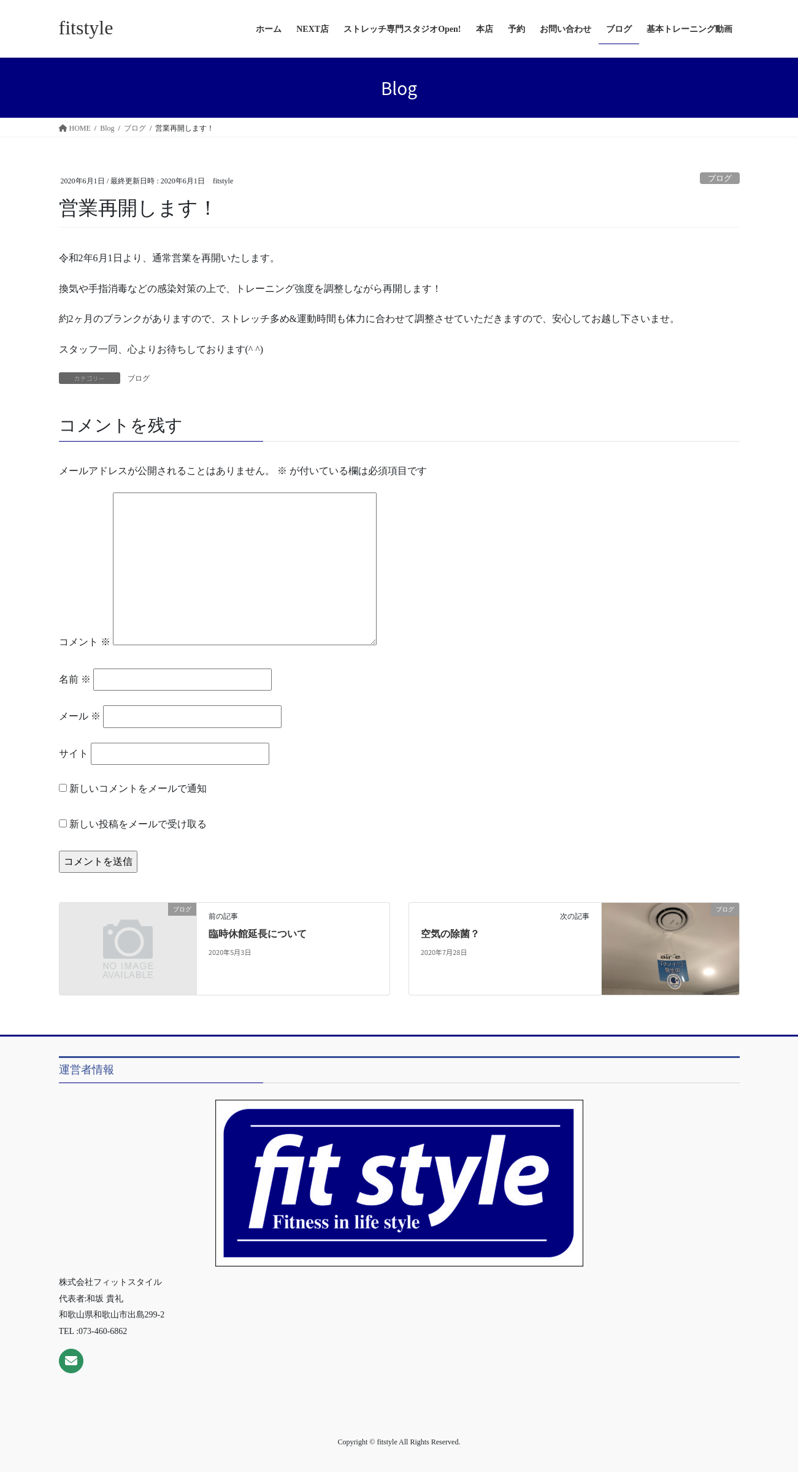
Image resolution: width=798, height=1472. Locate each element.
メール (80, 716)
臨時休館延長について (258, 934)
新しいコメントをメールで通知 (138, 788)
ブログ (720, 178)
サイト (73, 753)
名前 (75, 679)
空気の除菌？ (450, 934)
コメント (84, 642)
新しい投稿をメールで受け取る (138, 824)
